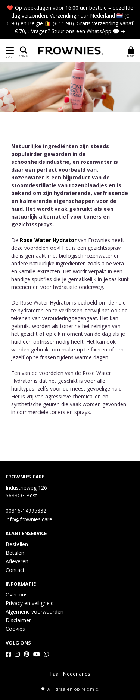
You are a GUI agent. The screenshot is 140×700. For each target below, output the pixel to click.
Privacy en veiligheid (30, 603)
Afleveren (17, 561)
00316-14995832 (26, 510)
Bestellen (17, 544)
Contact (15, 569)
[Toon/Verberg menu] (8, 50)
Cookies (15, 628)
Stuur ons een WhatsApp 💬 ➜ (88, 31)
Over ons (17, 594)
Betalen (15, 552)
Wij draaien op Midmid (70, 689)
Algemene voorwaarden (34, 611)
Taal (54, 673)
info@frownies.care (29, 519)
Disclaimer (18, 620)
